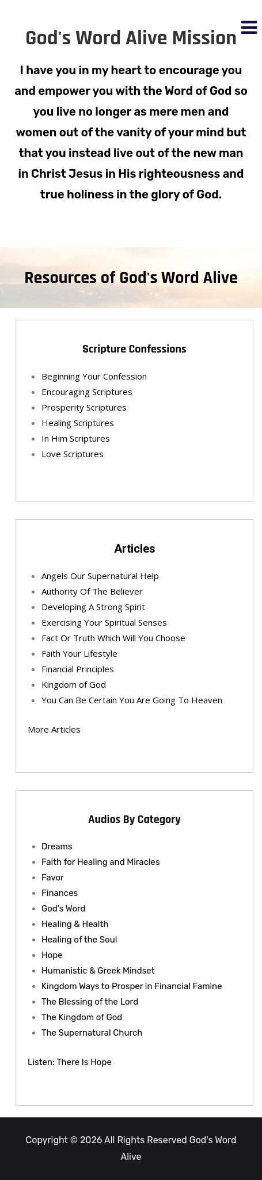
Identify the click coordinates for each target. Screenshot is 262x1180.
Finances (59, 893)
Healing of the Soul (79, 939)
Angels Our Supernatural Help (100, 575)
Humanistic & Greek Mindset (98, 971)
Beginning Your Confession (94, 376)
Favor (52, 877)
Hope (52, 955)
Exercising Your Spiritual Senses (104, 622)
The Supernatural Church (92, 1033)
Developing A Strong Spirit (93, 606)
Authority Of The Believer (92, 591)
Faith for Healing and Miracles (100, 862)
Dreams (57, 846)
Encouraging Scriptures (86, 391)
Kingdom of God (73, 684)
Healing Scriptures (77, 422)
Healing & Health (74, 924)
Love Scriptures (72, 453)
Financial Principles (77, 669)
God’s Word (63, 908)
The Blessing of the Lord (89, 1002)
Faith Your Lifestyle (79, 653)
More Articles (54, 729)
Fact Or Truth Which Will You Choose (113, 637)
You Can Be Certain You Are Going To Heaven (131, 700)
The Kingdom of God (81, 1017)
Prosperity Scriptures (84, 407)
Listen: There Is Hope (70, 1062)
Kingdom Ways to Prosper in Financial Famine (131, 986)
